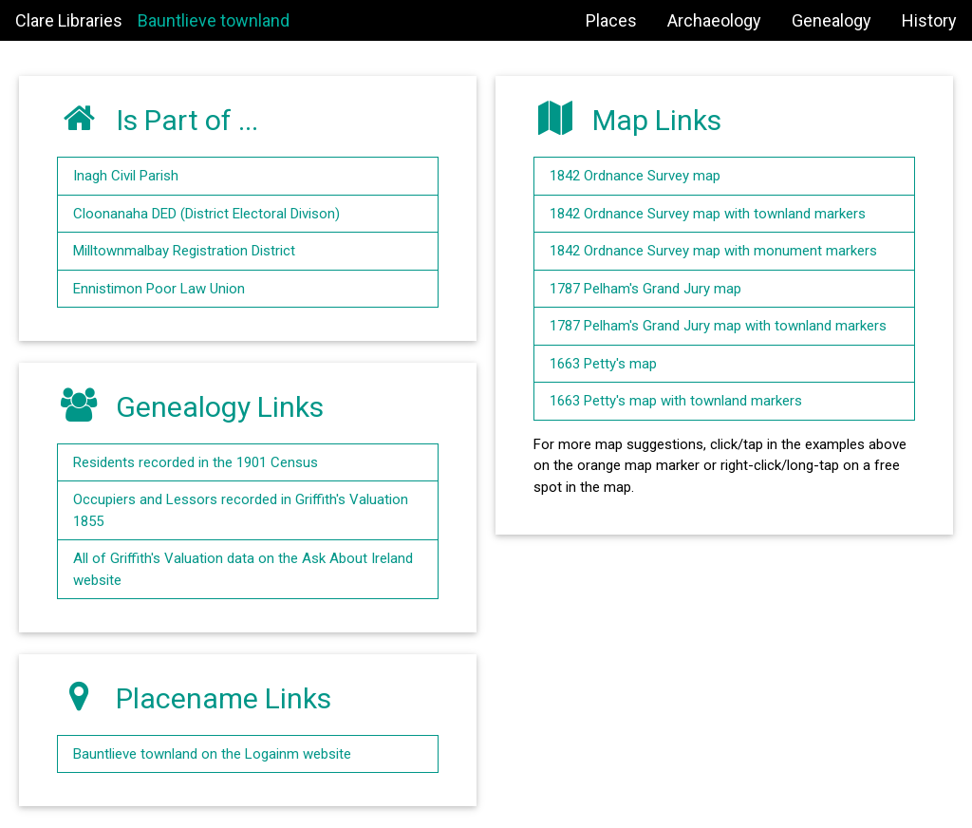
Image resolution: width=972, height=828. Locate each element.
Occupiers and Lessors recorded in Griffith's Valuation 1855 (240, 510)
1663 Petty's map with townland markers (676, 400)
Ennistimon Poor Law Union (159, 288)
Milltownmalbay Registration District (184, 250)
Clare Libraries (68, 20)
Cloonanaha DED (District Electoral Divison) (206, 213)
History (929, 20)
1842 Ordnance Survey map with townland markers (708, 213)
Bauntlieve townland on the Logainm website (212, 753)
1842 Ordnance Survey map (635, 175)
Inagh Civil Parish (125, 175)
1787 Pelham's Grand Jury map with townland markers (718, 325)
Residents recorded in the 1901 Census (195, 462)
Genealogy (831, 20)
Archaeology (714, 20)
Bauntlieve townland (214, 20)
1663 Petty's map (603, 363)
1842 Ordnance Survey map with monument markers (713, 250)
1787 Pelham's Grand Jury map (645, 288)
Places (611, 20)
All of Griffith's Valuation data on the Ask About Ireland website (243, 569)
